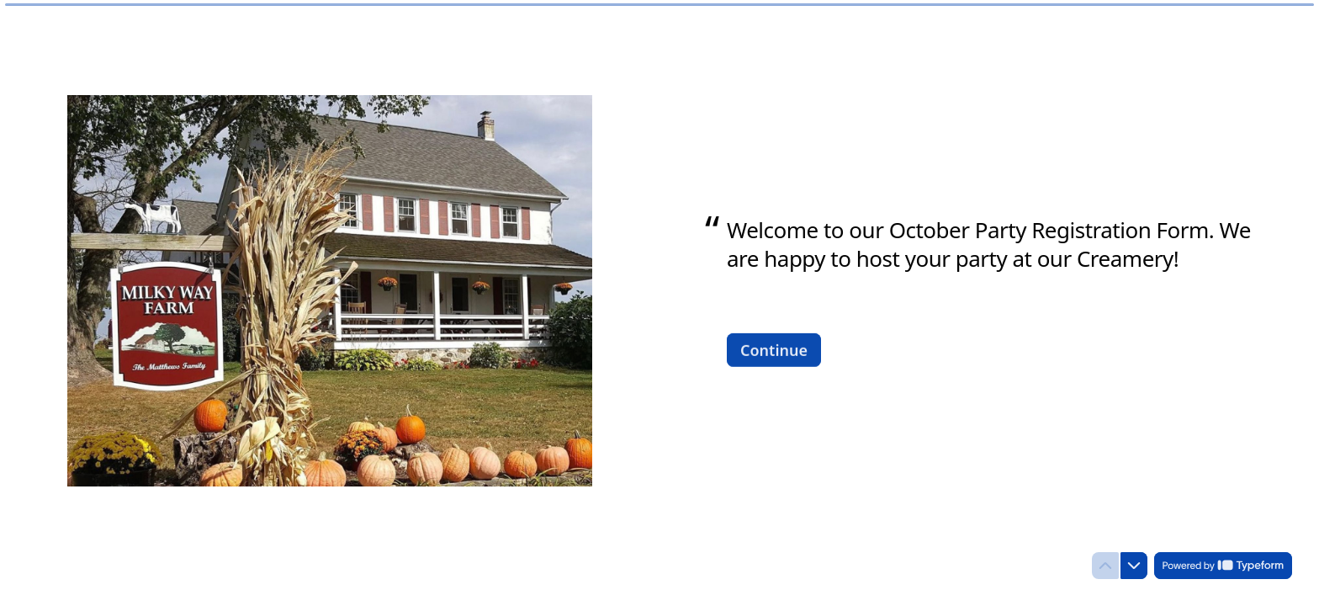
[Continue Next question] (774, 349)
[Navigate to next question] (1133, 565)
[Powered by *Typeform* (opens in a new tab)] (1223, 565)
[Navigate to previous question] (1105, 565)
